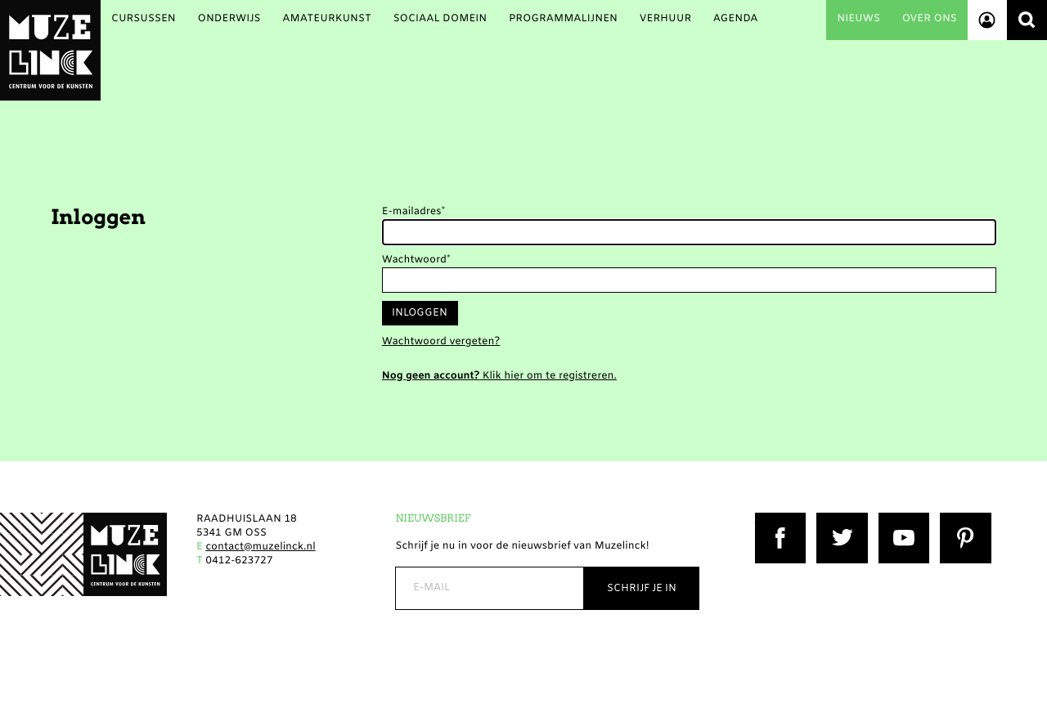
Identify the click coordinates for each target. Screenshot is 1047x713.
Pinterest (963, 520)
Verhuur (665, 19)
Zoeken (1027, 20)
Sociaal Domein (440, 19)
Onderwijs (228, 19)
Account (987, 20)
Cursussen (143, 19)
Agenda (735, 19)
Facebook (779, 520)
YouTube (900, 520)
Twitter (834, 520)
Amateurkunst (326, 19)
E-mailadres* (413, 212)
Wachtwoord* (416, 260)
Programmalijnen (563, 19)
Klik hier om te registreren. (499, 376)
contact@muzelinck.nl (260, 547)
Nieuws (858, 19)
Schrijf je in (641, 588)
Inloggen (419, 313)
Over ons (929, 19)
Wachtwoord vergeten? (441, 342)
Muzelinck (50, 50)
